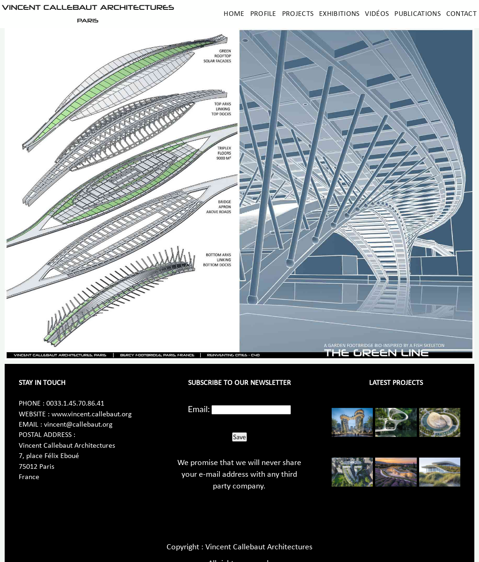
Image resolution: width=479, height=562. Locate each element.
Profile (263, 14)
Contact (461, 14)
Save (239, 437)
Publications (417, 14)
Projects (297, 14)
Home (234, 14)
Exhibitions (339, 14)
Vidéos (377, 14)
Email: (199, 409)
